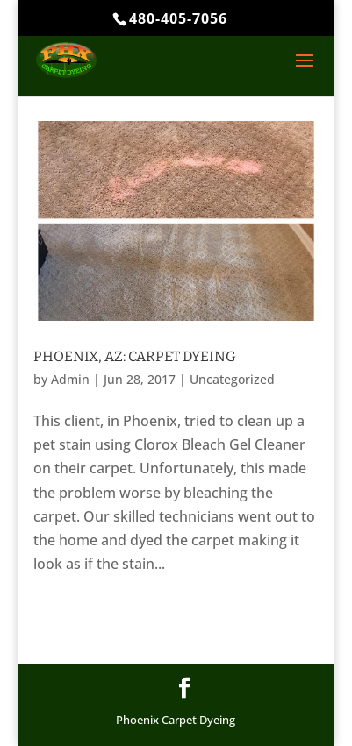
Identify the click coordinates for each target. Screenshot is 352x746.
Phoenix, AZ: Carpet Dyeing (134, 356)
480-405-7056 (178, 18)
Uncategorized (232, 379)
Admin (70, 379)
